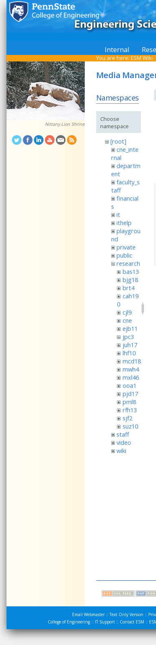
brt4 (128, 288)
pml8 (129, 402)
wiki (121, 450)
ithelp (124, 223)
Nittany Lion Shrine (65, 124)
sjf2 (127, 418)
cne (127, 320)
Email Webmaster (88, 614)
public (124, 255)
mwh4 (131, 369)
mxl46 (131, 377)
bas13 (131, 271)
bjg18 (130, 279)
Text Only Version (126, 614)
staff (122, 434)
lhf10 (129, 353)
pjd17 (130, 393)
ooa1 (129, 385)
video (123, 442)
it (118, 214)
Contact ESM (132, 622)
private (126, 247)
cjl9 (127, 312)
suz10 (130, 426)
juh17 (130, 345)
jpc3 (128, 336)
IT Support (105, 622)
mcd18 (132, 361)
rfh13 (130, 410)
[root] (118, 141)
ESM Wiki (142, 57)
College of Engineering (69, 622)
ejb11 (130, 328)
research (128, 263)
